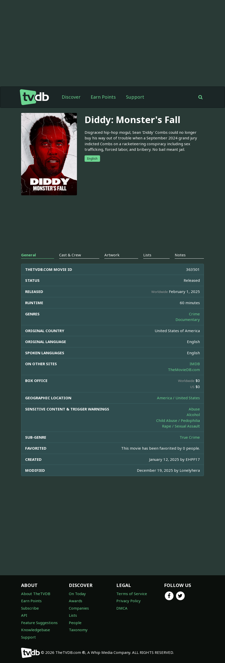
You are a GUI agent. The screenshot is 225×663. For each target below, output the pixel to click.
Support (135, 97)
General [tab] (28, 254)
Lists (73, 615)
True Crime (190, 437)
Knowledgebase (35, 629)
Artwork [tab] (112, 254)
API (24, 615)
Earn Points (103, 97)
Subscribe (30, 608)
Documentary (187, 319)
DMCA (121, 608)
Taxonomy (78, 629)
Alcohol (193, 414)
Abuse (194, 408)
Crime (194, 313)
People (75, 622)
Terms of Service (131, 593)
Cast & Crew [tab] (70, 254)
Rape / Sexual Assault (181, 426)
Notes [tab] (180, 254)
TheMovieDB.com (184, 369)
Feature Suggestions (39, 622)
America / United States (178, 397)
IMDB (195, 363)
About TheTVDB (35, 593)
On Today (77, 593)
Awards (75, 600)
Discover (71, 97)
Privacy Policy (128, 600)
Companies (79, 608)
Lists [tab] (147, 254)
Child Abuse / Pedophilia (178, 420)
